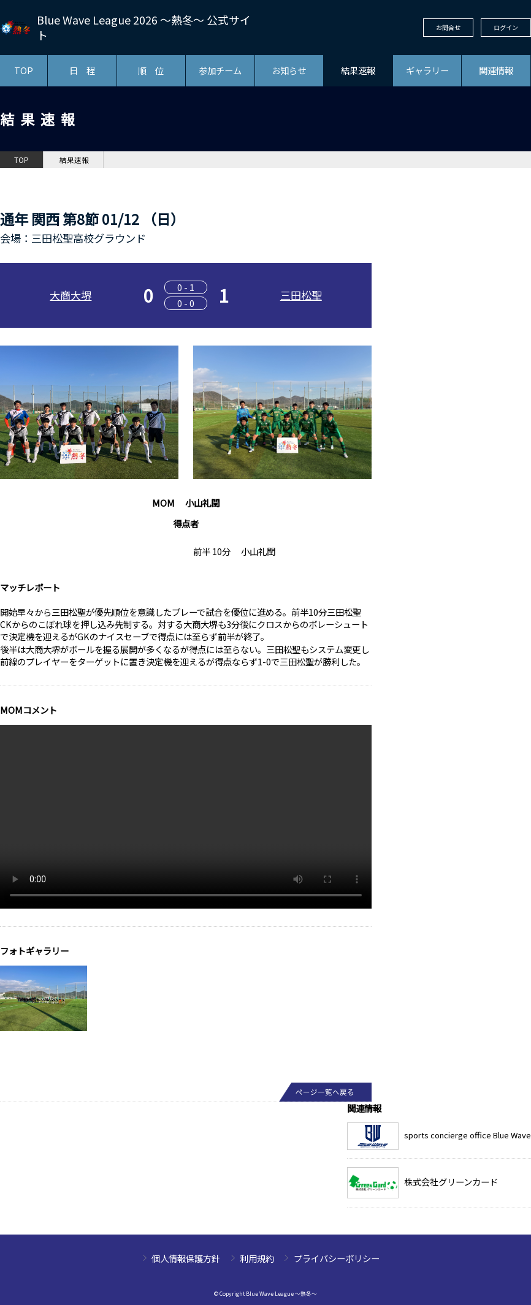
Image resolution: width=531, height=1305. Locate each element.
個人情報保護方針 (185, 1258)
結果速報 (358, 70)
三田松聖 (301, 295)
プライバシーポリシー (337, 1258)
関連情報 (496, 70)
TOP (23, 70)
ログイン (506, 27)
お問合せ (448, 27)
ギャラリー (427, 70)
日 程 (82, 70)
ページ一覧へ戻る (325, 1092)
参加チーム (220, 70)
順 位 (151, 70)
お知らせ (289, 70)
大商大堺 (70, 295)
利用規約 (257, 1258)
